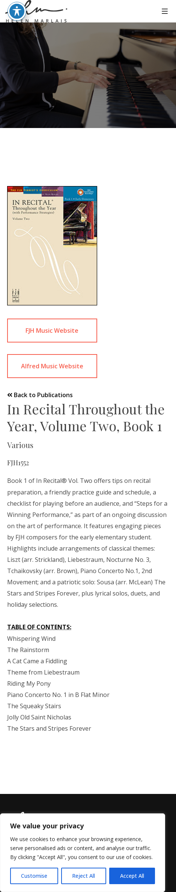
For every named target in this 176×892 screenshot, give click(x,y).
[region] (82, 852)
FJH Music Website (52, 330)
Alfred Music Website (52, 366)
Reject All (83, 875)
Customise (34, 875)
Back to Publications (40, 395)
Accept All (132, 875)
